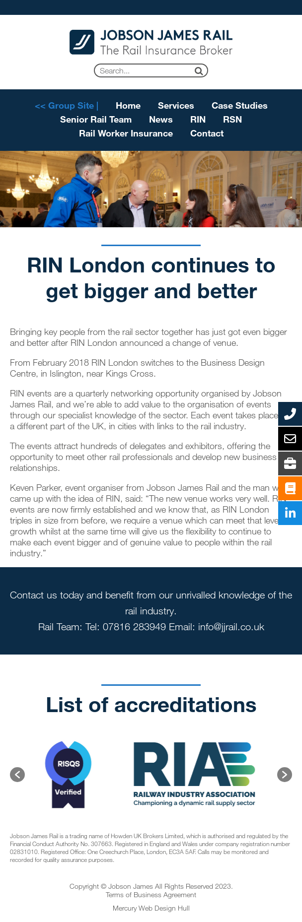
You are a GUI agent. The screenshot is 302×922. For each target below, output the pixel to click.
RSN (232, 119)
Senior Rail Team (96, 119)
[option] (71, 774)
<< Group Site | (66, 105)
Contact (207, 133)
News (161, 119)
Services (176, 105)
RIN (198, 119)
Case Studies (240, 105)
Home (128, 105)
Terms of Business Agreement (151, 894)
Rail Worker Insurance (126, 133)
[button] (17, 774)
